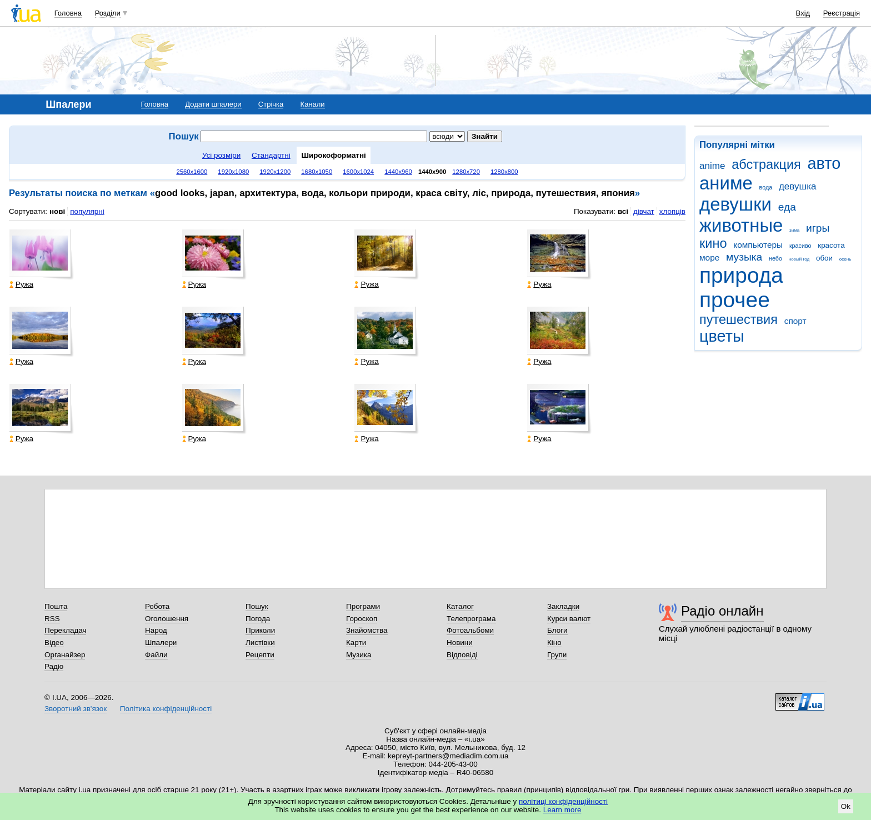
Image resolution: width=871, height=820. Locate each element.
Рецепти (260, 655)
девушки (735, 204)
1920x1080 (233, 171)
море (709, 257)
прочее (734, 300)
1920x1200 (275, 171)
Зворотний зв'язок (75, 708)
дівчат (643, 211)
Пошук (257, 606)
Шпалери (161, 642)
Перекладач (65, 630)
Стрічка (270, 104)
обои (824, 258)
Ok (845, 806)
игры (817, 228)
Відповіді (462, 655)
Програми (363, 606)
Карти (356, 642)
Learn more (562, 810)
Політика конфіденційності (166, 708)
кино (713, 243)
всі (623, 211)
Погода (258, 618)
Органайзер (64, 655)
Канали (313, 104)
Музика (358, 655)
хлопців (672, 211)
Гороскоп (361, 618)
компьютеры (758, 244)
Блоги (557, 630)
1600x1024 (358, 171)
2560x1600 (191, 171)
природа (741, 275)
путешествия (738, 319)
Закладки (563, 606)
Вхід (803, 13)
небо (775, 258)
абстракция (766, 164)
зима (794, 230)
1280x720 (466, 171)
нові (57, 211)
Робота (157, 606)
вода (766, 187)
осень (845, 259)
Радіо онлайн (722, 610)
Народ (156, 630)
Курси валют (568, 618)
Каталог (460, 606)
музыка (744, 257)
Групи (557, 655)
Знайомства (367, 630)
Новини (460, 642)
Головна (68, 13)
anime (712, 166)
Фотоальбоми (470, 630)
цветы (721, 336)
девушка (798, 186)
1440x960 (398, 171)
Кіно (554, 642)
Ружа (21, 284)
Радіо (53, 666)
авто (824, 163)
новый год (799, 259)
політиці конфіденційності (563, 801)
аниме (726, 183)
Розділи (108, 13)
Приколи (260, 630)
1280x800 (504, 171)
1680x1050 (316, 171)
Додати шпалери (213, 104)
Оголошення (166, 618)
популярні (87, 211)
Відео (54, 642)
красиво (800, 245)
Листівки (260, 642)
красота (831, 245)
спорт (795, 321)
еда (787, 207)
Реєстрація (841, 13)
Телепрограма (471, 618)
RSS (52, 618)
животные (741, 225)
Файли (156, 655)
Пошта (55, 606)
